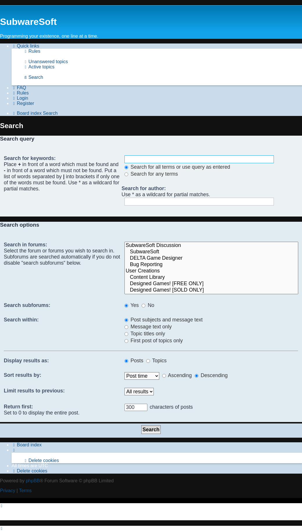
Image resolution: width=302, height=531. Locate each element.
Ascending (177, 375)
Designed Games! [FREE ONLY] (211, 284)
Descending (211, 375)
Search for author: (144, 188)
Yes (131, 305)
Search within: (21, 320)
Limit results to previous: (34, 391)
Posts (133, 360)
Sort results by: (22, 375)
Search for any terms (151, 174)
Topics (156, 360)
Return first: (18, 407)
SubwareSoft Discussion (211, 245)
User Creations (211, 271)
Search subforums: (27, 305)
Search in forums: (25, 245)
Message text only (148, 327)
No (148, 305)
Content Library (211, 277)
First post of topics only (153, 340)
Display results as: (26, 360)
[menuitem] (31, 51)
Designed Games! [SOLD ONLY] (211, 290)
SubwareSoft (211, 252)
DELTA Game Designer (211, 258)
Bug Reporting (211, 264)
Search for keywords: (30, 158)
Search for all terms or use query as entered (177, 167)
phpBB (33, 480)
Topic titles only (144, 334)
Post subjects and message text (163, 320)
